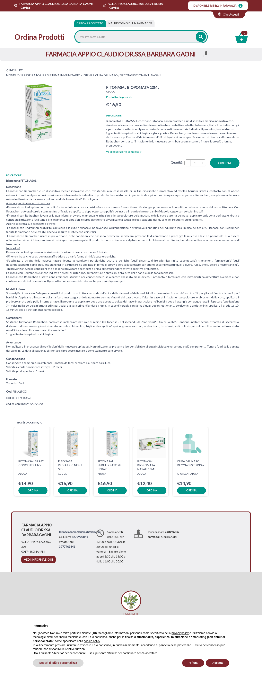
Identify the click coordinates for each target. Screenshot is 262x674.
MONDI (11, 75)
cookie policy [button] (92, 641)
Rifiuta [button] (193, 662)
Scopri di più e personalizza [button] (58, 662)
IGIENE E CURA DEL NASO (100, 75)
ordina (224, 163)
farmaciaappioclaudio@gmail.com (80, 532)
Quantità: (177, 162)
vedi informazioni (38, 559)
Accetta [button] (217, 662)
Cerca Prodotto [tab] (90, 23)
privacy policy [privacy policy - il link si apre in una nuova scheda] (180, 633)
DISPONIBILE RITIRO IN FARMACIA (214, 5)
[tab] (130, 23)
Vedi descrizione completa (123, 151)
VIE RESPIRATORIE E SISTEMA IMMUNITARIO (49, 75)
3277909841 (80, 537)
